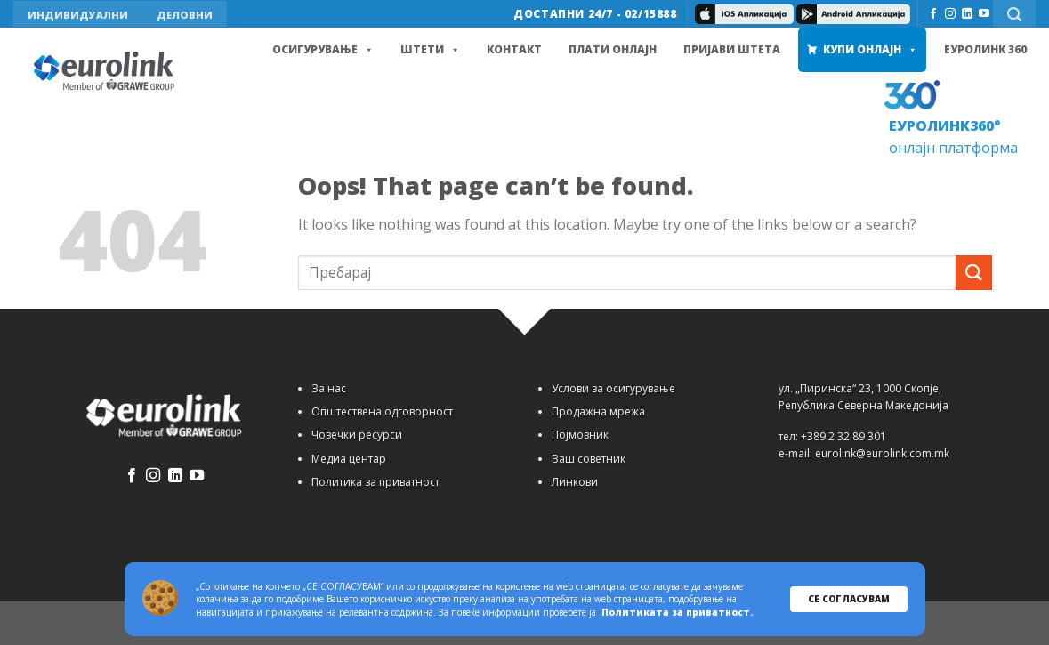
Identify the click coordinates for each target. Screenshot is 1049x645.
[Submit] (973, 272)
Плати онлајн (613, 49)
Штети (430, 50)
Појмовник (580, 434)
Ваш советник (588, 458)
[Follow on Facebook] (933, 14)
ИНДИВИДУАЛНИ (78, 14)
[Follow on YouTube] (984, 14)
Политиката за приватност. (677, 612)
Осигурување (323, 50)
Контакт (514, 49)
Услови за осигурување (613, 388)
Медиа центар (348, 458)
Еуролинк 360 (985, 49)
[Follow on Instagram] (950, 14)
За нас (328, 388)
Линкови (575, 481)
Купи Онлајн (870, 50)
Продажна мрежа (598, 411)
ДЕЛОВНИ (185, 14)
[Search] (1014, 14)
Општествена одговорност (382, 411)
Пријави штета (731, 49)
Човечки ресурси (356, 434)
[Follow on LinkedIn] (967, 14)
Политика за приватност (375, 481)
